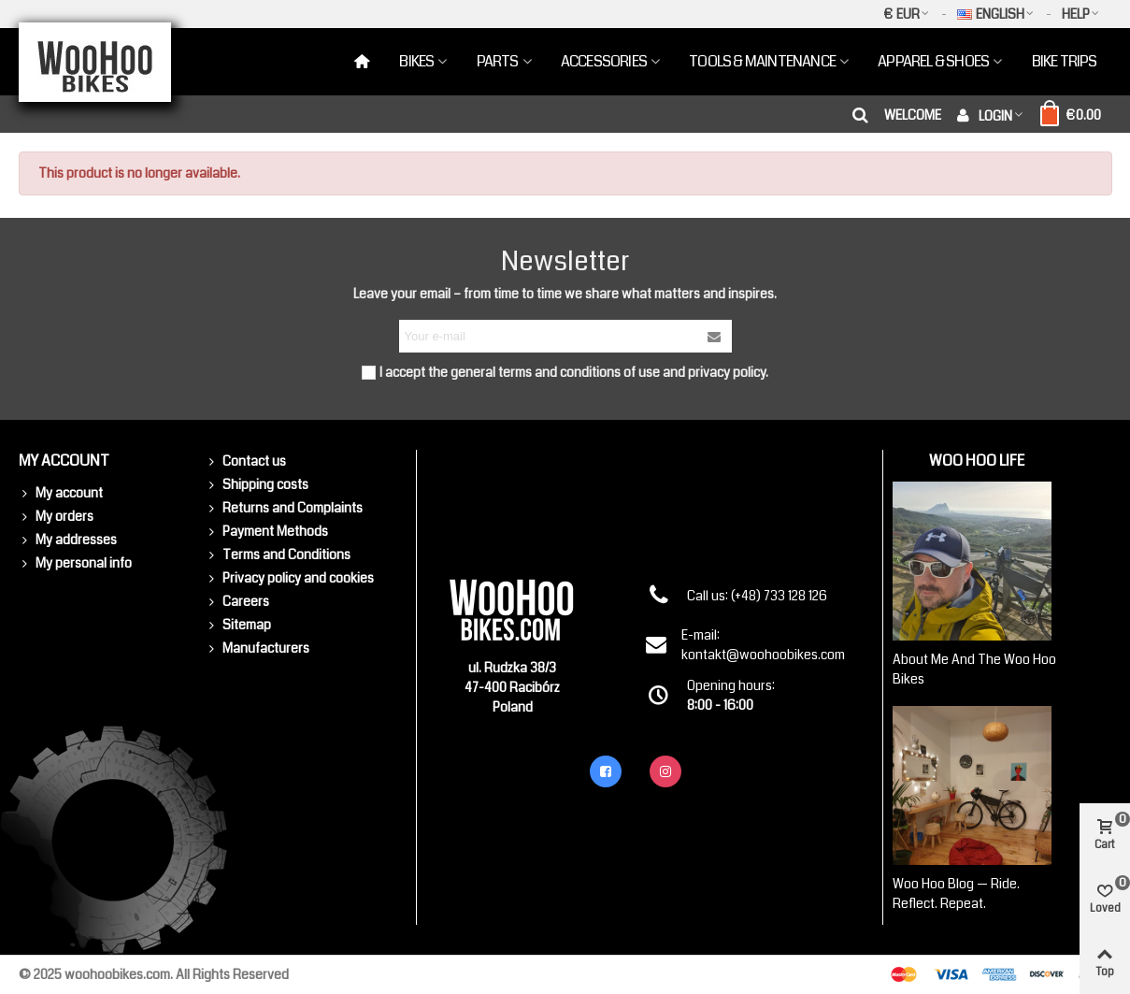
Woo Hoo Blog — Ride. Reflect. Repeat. (956, 893)
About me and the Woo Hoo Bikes (974, 669)
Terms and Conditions (278, 555)
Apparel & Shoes (933, 61)
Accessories (604, 61)
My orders (56, 516)
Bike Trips (1064, 61)
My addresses (68, 540)
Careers (237, 602)
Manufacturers (257, 648)
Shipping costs (257, 485)
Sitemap (238, 625)
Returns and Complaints (284, 508)
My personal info (75, 563)
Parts (498, 61)
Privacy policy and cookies (290, 578)
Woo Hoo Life (976, 460)
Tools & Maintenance (762, 61)
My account (61, 493)
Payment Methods (267, 531)
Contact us (246, 461)
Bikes (416, 61)
